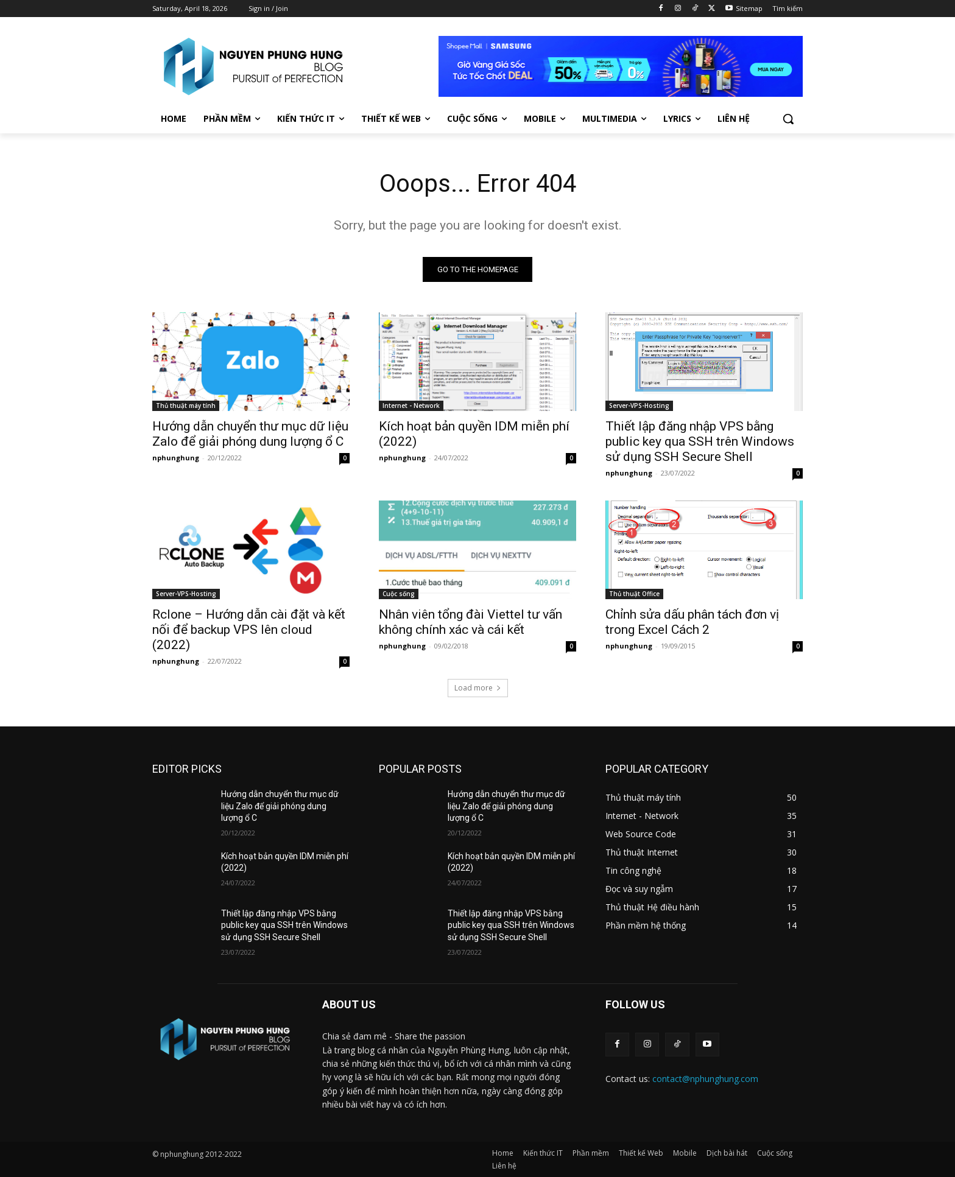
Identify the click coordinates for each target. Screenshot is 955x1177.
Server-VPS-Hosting (639, 405)
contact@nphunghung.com (705, 1078)
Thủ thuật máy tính (186, 405)
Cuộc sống (398, 593)
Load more (477, 688)
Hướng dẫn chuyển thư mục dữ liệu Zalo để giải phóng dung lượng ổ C (250, 434)
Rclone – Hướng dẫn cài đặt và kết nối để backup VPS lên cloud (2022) (248, 629)
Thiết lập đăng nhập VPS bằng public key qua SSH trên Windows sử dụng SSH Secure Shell (699, 441)
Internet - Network (411, 405)
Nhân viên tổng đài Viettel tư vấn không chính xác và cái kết (470, 622)
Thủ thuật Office (634, 593)
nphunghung (175, 457)
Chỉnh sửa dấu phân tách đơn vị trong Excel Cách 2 (692, 622)
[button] (788, 118)
